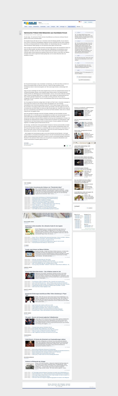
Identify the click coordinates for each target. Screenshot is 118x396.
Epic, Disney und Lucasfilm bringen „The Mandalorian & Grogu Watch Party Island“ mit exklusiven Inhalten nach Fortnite (56, 284)
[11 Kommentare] (27, 145)
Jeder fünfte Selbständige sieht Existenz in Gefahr (82, 146)
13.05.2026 (77, 225)
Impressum (68, 384)
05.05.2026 (87, 221)
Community (42, 26)
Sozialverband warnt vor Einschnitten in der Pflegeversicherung (45, 198)
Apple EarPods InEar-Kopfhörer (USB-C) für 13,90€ (42, 305)
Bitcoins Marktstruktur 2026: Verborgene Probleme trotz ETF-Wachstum (46, 351)
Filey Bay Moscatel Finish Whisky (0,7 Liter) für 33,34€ (43, 242)
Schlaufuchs (36, 26)
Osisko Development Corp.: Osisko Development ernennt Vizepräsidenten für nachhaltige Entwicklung (52, 373)
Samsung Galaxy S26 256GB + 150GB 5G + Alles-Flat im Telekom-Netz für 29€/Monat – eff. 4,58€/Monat (53, 264)
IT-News (26, 245)
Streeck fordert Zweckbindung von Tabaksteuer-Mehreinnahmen (45, 197)
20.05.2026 (77, 215)
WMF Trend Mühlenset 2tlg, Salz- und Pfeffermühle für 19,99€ (44, 263)
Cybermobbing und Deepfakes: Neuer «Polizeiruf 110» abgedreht (45, 307)
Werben (78, 26)
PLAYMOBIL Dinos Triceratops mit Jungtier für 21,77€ (43, 239)
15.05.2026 (77, 223)
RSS (69, 385)
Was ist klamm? (71, 26)
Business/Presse (29, 357)
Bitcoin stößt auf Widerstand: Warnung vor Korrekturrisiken (44, 349)
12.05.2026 (77, 226)
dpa (41, 34)
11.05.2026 (77, 227)
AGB (58, 384)
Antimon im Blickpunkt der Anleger (35, 361)
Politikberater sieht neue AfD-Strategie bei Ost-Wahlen (43, 201)
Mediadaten (62, 384)
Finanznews (27, 335)
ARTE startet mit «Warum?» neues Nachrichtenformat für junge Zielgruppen (47, 309)
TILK (78, 62)
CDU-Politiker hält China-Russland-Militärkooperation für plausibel (45, 208)
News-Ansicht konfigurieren (90, 228)
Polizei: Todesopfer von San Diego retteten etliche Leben (43, 204)
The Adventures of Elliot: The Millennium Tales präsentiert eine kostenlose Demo (48, 281)
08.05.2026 (87, 218)
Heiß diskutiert (87, 226)
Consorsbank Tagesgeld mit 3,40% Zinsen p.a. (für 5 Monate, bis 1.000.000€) (47, 262)
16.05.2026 (77, 222)
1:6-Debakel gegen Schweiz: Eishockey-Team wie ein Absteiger (83, 168)
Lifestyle (53, 26)
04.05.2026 (87, 222)
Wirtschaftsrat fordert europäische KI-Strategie (41, 199)
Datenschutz (54, 384)
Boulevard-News (29, 221)
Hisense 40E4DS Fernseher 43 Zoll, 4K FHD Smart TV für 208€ (45, 306)
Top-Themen (27, 183)
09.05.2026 (87, 216)
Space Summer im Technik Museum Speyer (41, 376)
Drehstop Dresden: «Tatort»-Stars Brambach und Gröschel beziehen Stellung (47, 310)
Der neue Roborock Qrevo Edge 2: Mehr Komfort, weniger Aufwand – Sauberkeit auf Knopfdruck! (83, 181)
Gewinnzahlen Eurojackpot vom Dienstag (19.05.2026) (43, 206)
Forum (30, 26)
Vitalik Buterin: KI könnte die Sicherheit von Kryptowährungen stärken (45, 339)
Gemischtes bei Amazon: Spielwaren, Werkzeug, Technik (43, 260)
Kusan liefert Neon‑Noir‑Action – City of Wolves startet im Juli (43, 271)
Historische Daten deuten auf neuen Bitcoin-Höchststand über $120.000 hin (84, 157)
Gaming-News (28, 267)
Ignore (90, 229)
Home (49, 385)
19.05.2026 (77, 216)
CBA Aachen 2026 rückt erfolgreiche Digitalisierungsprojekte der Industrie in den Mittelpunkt (50, 377)
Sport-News (27, 313)
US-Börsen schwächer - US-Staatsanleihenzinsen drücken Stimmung (46, 203)
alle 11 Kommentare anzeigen (84, 76)
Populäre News (88, 225)
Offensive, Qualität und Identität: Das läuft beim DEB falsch (44, 331)
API (66, 385)
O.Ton (78, 32)
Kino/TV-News (28, 289)
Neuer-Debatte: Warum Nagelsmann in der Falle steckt (43, 328)
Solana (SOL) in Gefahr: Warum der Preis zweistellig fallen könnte (45, 354)
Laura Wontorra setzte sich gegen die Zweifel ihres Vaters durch (83, 193)
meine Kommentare (85, 229)
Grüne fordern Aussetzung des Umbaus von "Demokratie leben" (43, 187)
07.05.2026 (87, 219)
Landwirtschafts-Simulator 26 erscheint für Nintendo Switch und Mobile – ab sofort (48, 285)
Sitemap (49, 384)
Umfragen (63, 26)
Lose (48, 26)
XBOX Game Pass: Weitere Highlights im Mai (41, 286)
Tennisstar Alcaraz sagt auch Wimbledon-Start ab (42, 327)
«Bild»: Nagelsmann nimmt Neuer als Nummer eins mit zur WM (45, 332)
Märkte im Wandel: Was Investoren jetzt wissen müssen (43, 353)
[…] (54, 193)
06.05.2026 (87, 220)
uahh (78, 55)
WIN (57, 26)
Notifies (93, 229)
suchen (89, 208)
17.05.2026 (77, 220)
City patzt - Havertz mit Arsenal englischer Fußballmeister (41, 317)
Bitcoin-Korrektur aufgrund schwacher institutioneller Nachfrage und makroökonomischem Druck (51, 350)
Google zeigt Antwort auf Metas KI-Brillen (37, 249)
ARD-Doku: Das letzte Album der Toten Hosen (41, 259)
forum (94, 81)
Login (86, 22)
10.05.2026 (87, 215)
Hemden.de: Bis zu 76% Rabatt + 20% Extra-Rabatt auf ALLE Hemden (46, 238)
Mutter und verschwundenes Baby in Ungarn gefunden (43, 202)
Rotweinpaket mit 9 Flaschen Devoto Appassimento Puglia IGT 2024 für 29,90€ (48, 241)
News (26, 26)
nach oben (91, 386)
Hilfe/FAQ (63, 385)
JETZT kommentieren (84, 79)
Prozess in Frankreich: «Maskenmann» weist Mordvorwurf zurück (84, 108)
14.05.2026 (77, 224)
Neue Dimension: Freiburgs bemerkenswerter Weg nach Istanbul (45, 329)
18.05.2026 (77, 218)
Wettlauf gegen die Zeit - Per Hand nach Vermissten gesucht (44, 207)
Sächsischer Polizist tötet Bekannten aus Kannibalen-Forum (45, 33)
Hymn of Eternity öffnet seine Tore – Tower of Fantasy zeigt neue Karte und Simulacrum (49, 282)
